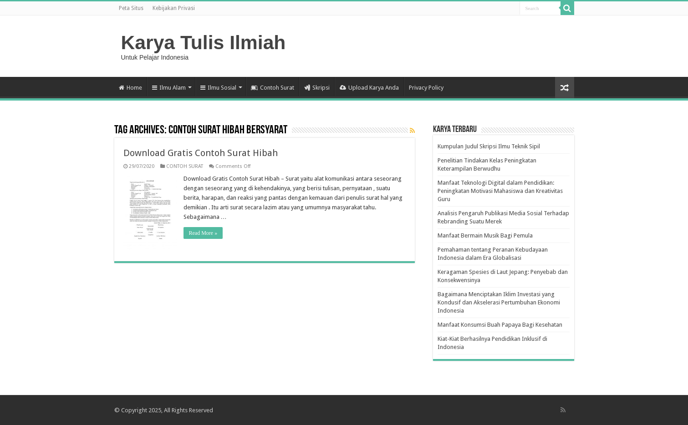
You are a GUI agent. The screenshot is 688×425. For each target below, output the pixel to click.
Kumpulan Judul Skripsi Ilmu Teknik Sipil (489, 146)
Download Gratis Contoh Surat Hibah (200, 152)
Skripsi (317, 87)
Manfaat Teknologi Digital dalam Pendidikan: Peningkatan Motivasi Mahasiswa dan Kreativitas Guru (500, 190)
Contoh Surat (272, 87)
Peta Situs (131, 8)
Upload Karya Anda (369, 87)
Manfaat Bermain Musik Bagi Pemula (485, 235)
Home (130, 87)
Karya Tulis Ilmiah (203, 42)
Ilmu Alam (169, 87)
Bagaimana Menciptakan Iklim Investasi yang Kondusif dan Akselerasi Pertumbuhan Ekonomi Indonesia (499, 302)
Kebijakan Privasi (174, 8)
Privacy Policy (426, 87)
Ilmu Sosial (218, 87)
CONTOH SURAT (184, 166)
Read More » (203, 233)
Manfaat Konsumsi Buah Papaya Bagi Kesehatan (500, 324)
